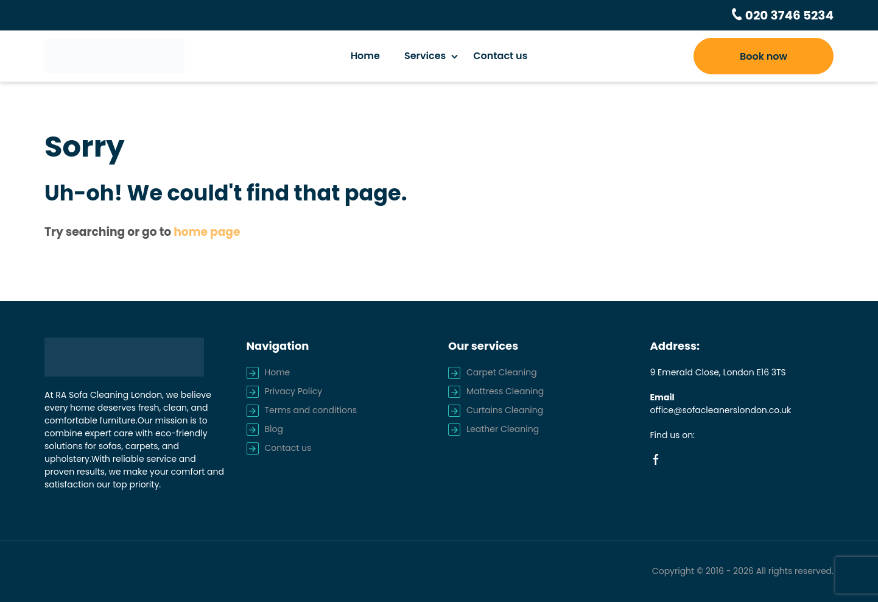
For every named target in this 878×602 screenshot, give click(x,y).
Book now (763, 56)
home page (207, 232)
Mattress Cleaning (505, 391)
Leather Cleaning (502, 429)
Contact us (500, 56)
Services (425, 56)
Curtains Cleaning (504, 410)
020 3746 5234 (788, 15)
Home (365, 56)
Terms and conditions (311, 410)
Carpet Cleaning (501, 372)
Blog (274, 429)
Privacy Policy (294, 391)
